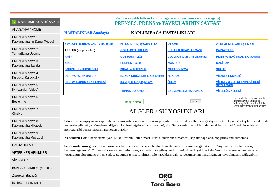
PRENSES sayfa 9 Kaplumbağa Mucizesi (27, 135)
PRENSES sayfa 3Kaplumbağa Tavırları (27, 63)
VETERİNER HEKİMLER (29, 153)
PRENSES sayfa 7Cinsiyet (25, 111)
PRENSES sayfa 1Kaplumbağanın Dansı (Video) (33, 39)
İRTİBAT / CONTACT (26, 183)
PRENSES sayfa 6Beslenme (25, 99)
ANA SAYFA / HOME (26, 29)
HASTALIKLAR (22, 145)
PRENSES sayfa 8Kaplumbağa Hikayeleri (28, 123)
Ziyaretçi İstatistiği (24, 175)
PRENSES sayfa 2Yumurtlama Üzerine (26, 51)
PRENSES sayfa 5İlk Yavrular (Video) (25, 87)
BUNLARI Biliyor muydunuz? (32, 168)
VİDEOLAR (20, 160)
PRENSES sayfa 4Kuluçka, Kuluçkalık (25, 75)
